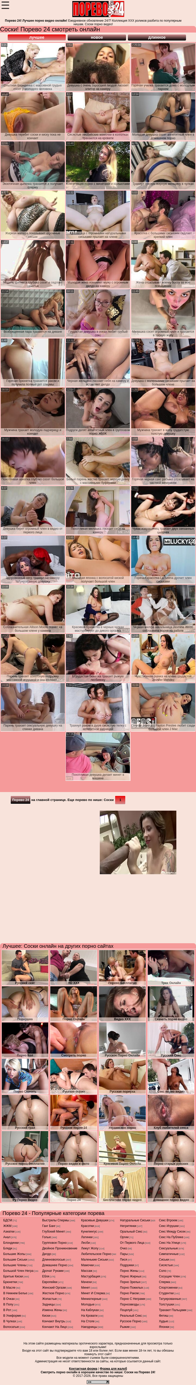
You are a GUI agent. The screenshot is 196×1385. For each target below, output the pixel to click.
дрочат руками (53, 1271)
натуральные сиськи (135, 1220)
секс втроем (168, 1220)
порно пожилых (131, 1287)
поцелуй (126, 1310)
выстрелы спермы (55, 1220)
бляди (7, 1248)
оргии (124, 1237)
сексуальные (168, 1248)
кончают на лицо (54, 1327)
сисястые (166, 1265)
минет (85, 1287)
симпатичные (169, 1254)
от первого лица (132, 1243)
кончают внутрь (53, 1321)
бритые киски (13, 1276)
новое (97, 37)
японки (164, 1327)
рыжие (125, 1327)
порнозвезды (129, 1304)
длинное (157, 37)
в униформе (12, 1315)
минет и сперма (93, 1293)
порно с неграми (132, 1299)
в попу (8, 1304)
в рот (7, 1310)
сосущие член (169, 1276)
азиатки (9, 1231)
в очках (9, 1299)
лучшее (36, 37)
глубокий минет (53, 1231)
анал (6, 1237)
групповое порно (54, 1243)
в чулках (9, 1321)
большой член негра (18, 1271)
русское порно (130, 1321)
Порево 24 (20, 800)
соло (162, 1271)
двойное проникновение (59, 1248)
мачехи (86, 1282)
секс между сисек (172, 1231)
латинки (87, 1237)
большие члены (15, 1265)
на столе (88, 1321)
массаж (86, 1271)
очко (123, 1248)
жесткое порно (53, 1293)
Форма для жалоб (113, 1368)
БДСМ (7, 1220)
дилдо (46, 1254)
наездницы (89, 1327)
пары (124, 1254)
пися (123, 1259)
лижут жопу (90, 1248)
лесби (85, 1243)
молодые (87, 1304)
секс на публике (171, 1237)
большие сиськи (15, 1259)
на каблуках (90, 1310)
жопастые (49, 1299)
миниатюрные (91, 1299)
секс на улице (169, 1243)
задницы (48, 1304)
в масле (9, 1287)
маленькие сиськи (94, 1259)
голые (46, 1237)
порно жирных (130, 1276)
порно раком (129, 1293)
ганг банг (48, 1226)
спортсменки (168, 1287)
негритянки (128, 1226)
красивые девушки (94, 1220)
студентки (166, 1293)
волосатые (11, 1327)
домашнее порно (54, 1265)
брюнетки (10, 1282)
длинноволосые (53, 1259)
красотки (87, 1226)
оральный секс (131, 1231)
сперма (164, 1282)
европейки (49, 1282)
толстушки (166, 1304)
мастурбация (90, 1276)
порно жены (129, 1271)
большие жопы (14, 1254)
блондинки (11, 1243)
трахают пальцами (172, 1310)
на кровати (89, 1315)
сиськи (164, 1259)
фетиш (163, 1315)
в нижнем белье (15, 1293)
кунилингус (89, 1231)
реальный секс (131, 1315)
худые (163, 1321)
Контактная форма (83, 1368)
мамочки (87, 1265)
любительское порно (96, 1254)
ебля (45, 1276)
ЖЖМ (7, 1226)
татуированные (170, 1299)
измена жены (52, 1310)
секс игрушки (169, 1226)
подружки (127, 1265)
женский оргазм (54, 1287)
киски (46, 1315)
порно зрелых (130, 1282)
